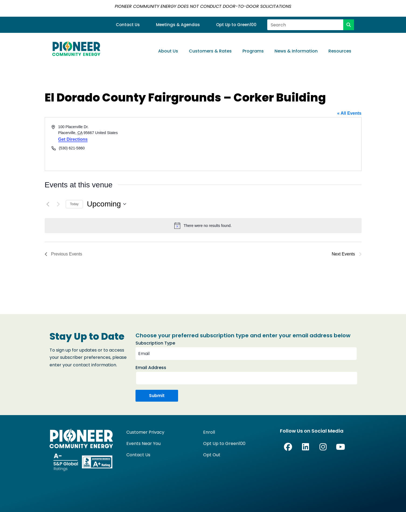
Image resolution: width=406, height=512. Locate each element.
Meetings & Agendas (178, 24)
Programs (253, 51)
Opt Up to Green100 (236, 24)
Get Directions (73, 139)
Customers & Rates (210, 51)
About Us (168, 51)
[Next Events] (58, 204)
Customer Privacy (145, 432)
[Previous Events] (48, 204)
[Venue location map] (282, 144)
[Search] (348, 24)
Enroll (209, 432)
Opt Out (211, 455)
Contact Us (128, 24)
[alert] (203, 225)
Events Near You (143, 443)
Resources (339, 51)
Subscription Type (155, 343)
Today (74, 204)
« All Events (349, 113)
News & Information (296, 51)
